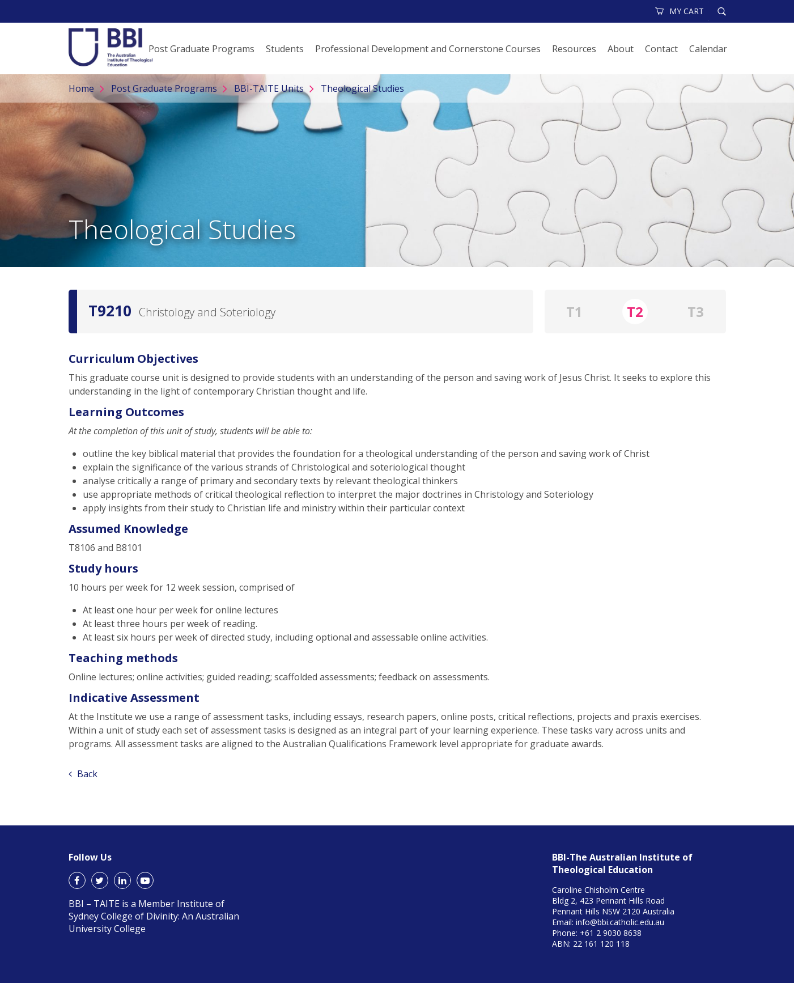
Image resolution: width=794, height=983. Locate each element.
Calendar (708, 49)
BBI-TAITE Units (269, 88)
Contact (661, 49)
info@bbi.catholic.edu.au (620, 922)
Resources (574, 49)
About (621, 49)
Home (81, 88)
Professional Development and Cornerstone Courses (428, 49)
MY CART (680, 11)
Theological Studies (362, 88)
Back (83, 774)
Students (285, 49)
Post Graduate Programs (201, 49)
